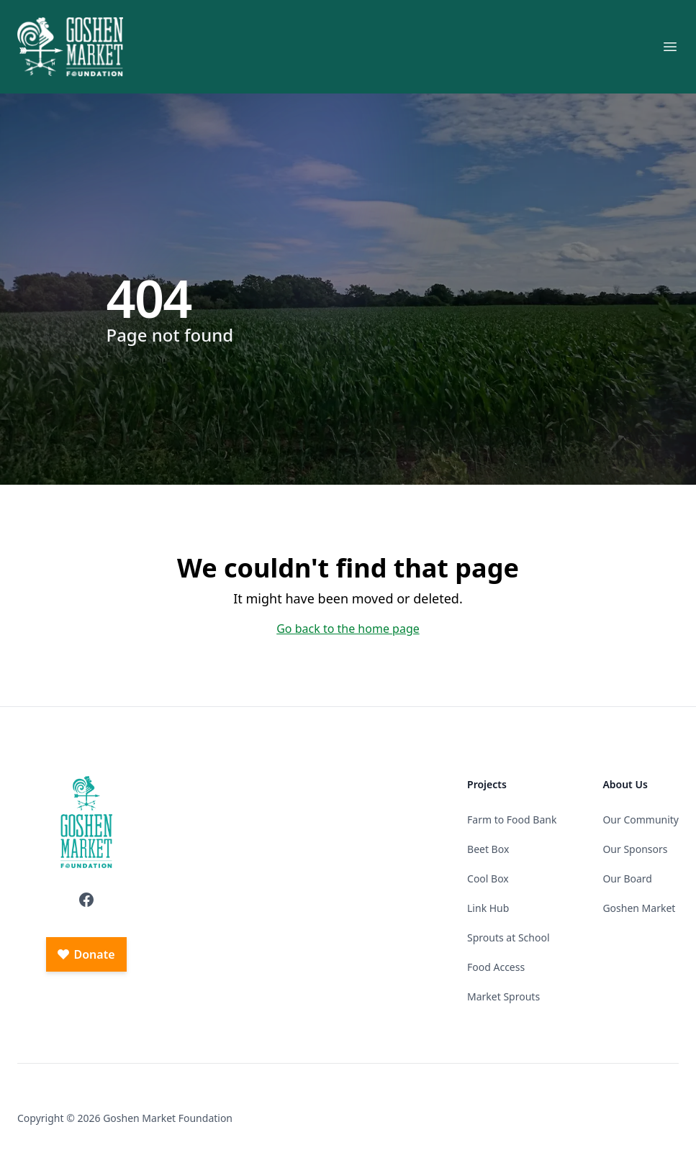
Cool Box (488, 878)
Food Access (496, 967)
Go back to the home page (348, 628)
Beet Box (488, 849)
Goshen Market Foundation (167, 1118)
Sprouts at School (508, 937)
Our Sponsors (634, 849)
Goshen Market (638, 908)
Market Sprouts (503, 996)
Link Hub (488, 908)
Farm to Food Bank (511, 819)
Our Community (640, 819)
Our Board (627, 878)
